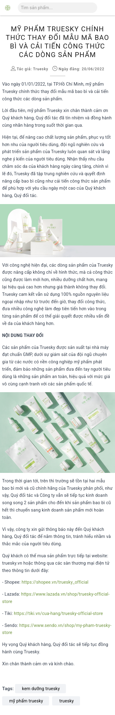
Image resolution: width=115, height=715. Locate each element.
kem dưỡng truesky (41, 688)
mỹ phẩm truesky (26, 700)
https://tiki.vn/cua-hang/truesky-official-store (58, 613)
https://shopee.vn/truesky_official (54, 582)
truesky (66, 700)
